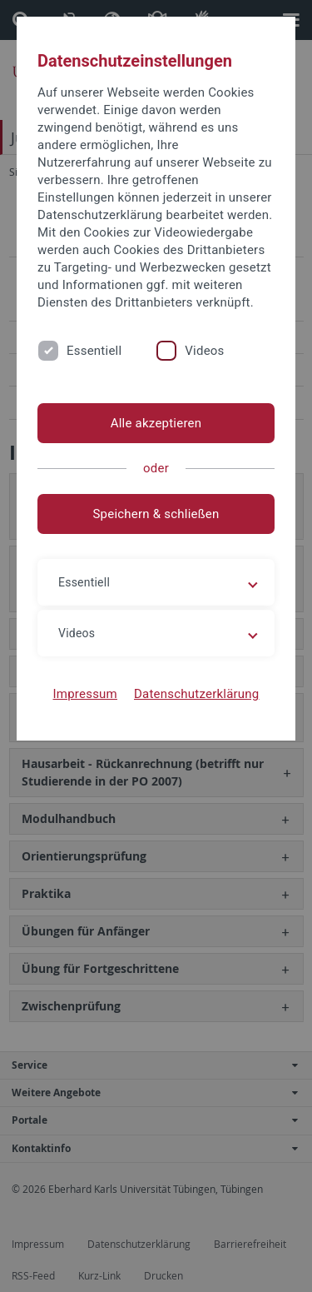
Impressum (84, 693)
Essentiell (94, 350)
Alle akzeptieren (156, 423)
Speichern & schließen (155, 513)
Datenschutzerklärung (197, 693)
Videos (204, 350)
